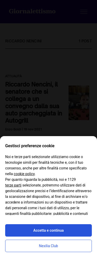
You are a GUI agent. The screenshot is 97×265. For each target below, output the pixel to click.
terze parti (13, 185)
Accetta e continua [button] (48, 230)
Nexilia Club (48, 246)
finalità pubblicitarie (35, 214)
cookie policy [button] (24, 174)
